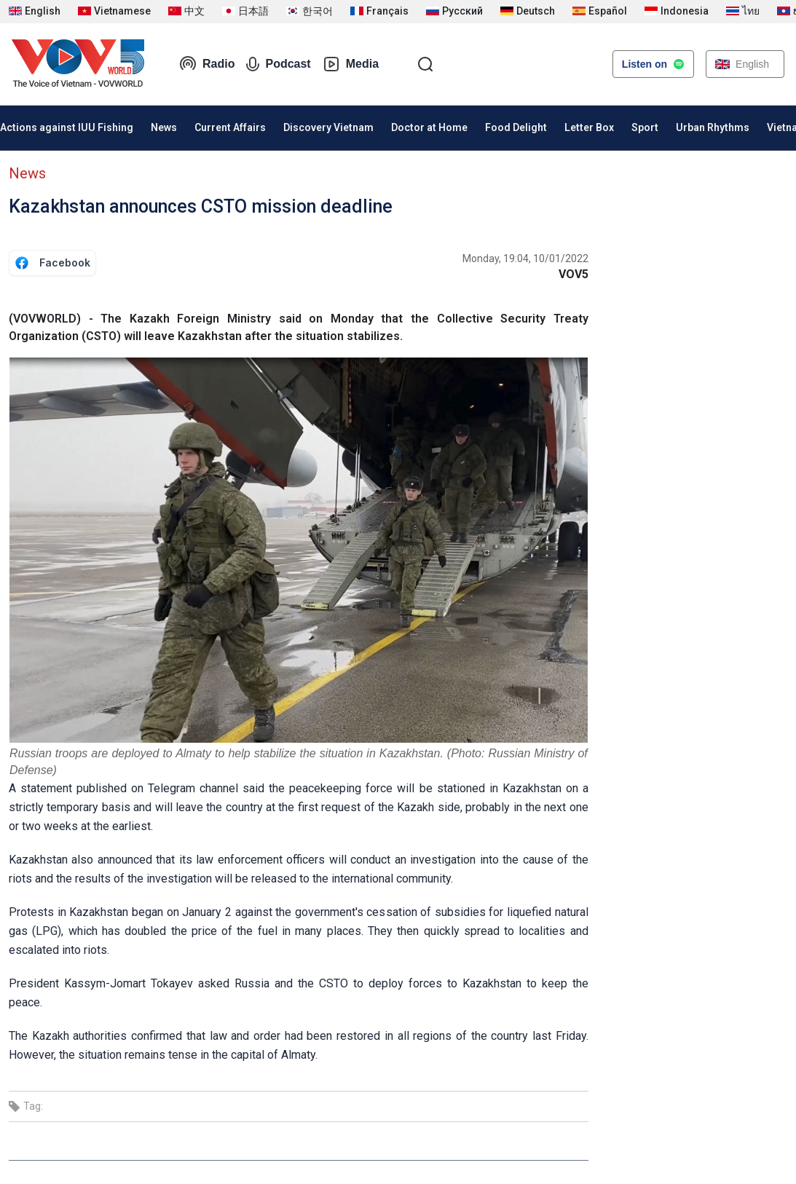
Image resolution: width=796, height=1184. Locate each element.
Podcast (278, 64)
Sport (644, 127)
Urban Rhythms (712, 127)
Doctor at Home (429, 127)
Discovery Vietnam (328, 127)
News (164, 127)
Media (351, 64)
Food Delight (516, 127)
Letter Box (589, 127)
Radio (207, 64)
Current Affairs (230, 127)
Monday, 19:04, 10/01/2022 (525, 258)
